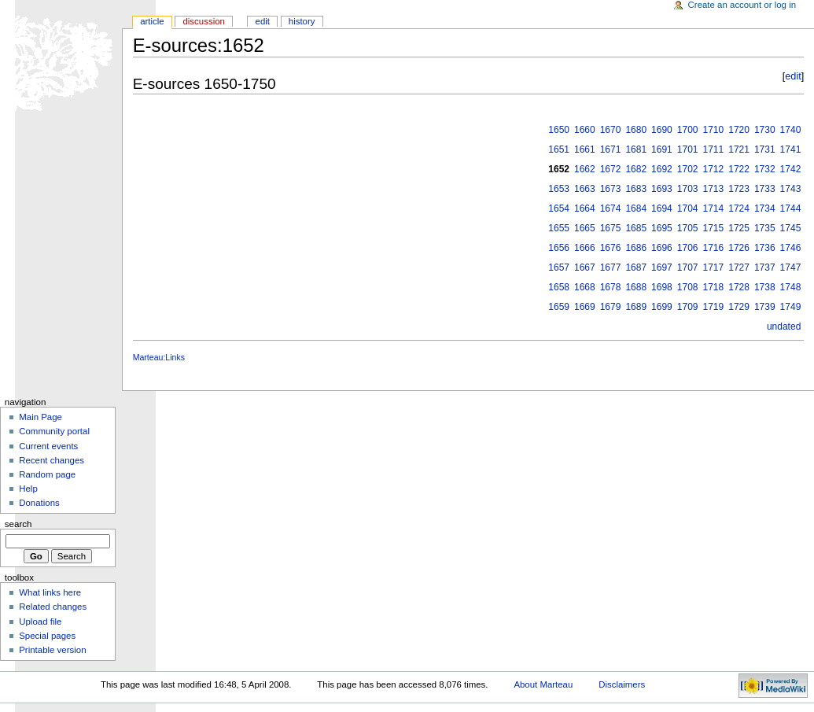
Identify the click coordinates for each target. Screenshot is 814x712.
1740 (790, 129)
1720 (739, 129)
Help (28, 488)
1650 (558, 129)
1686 (635, 247)
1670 (610, 129)
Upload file (40, 621)
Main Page (40, 417)
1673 (610, 188)
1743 (790, 188)
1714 (713, 208)
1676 (610, 247)
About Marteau (543, 684)
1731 (764, 149)
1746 (790, 247)
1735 (764, 228)
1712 (713, 169)
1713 (713, 188)
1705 (687, 228)
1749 (790, 306)
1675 (610, 228)
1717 (713, 267)
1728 (739, 287)
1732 (764, 169)
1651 (558, 149)
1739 (764, 306)
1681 (635, 149)
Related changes (53, 606)
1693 (661, 188)
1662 (584, 169)
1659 (558, 306)
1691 (661, 149)
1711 (713, 149)
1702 (687, 169)
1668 (584, 287)
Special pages (47, 635)
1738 (764, 287)
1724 (739, 208)
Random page (47, 474)
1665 (584, 228)
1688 (635, 287)
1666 (584, 247)
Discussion (203, 21)
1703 (687, 188)
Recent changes (51, 460)
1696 (661, 247)
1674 (610, 208)
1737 (764, 267)
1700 (687, 129)
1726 (739, 247)
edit (793, 76)
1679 (610, 306)
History (302, 21)
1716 (713, 247)
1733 (764, 188)
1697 (661, 267)
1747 (790, 267)
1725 (739, 228)
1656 (558, 247)
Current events (48, 446)
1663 (584, 188)
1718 (713, 287)
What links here (50, 592)
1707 (687, 267)
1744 (790, 208)
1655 (558, 228)
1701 (687, 149)
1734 (764, 208)
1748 (790, 287)
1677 (610, 267)
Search (18, 524)
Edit (263, 21)
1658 (558, 287)
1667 (584, 267)
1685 (635, 228)
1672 (610, 169)
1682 (635, 169)
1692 (661, 169)
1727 (739, 267)
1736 (764, 247)
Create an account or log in (742, 4)
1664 (584, 208)
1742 (790, 169)
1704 (687, 208)
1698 (661, 287)
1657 (558, 267)
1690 (661, 129)
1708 (687, 287)
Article (152, 21)
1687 (635, 267)
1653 (558, 188)
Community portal (54, 431)
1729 (739, 306)
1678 (610, 287)
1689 (635, 306)
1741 (790, 149)
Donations (39, 502)
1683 (635, 188)
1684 (635, 208)
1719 (713, 306)
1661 (584, 149)
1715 (713, 228)
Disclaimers (622, 684)
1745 (790, 228)
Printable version (52, 650)
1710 (713, 129)
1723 (739, 188)
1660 (584, 129)
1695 (661, 228)
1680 (635, 129)
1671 (610, 149)
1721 (739, 149)
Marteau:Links (159, 357)
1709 (687, 306)
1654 (558, 208)
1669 (584, 306)
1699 (661, 306)
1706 (687, 247)
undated (784, 326)
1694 (661, 208)
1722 (739, 169)
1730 (764, 129)
